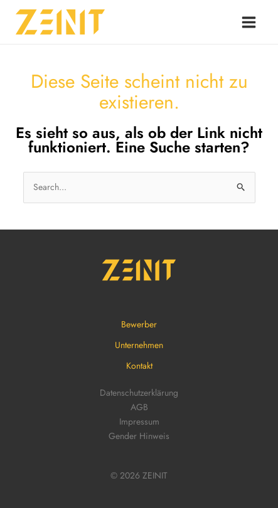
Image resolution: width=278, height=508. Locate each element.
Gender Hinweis (139, 436)
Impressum (139, 421)
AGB (139, 407)
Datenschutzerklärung (139, 392)
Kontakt (139, 365)
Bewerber (139, 324)
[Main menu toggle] (248, 22)
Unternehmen (139, 345)
